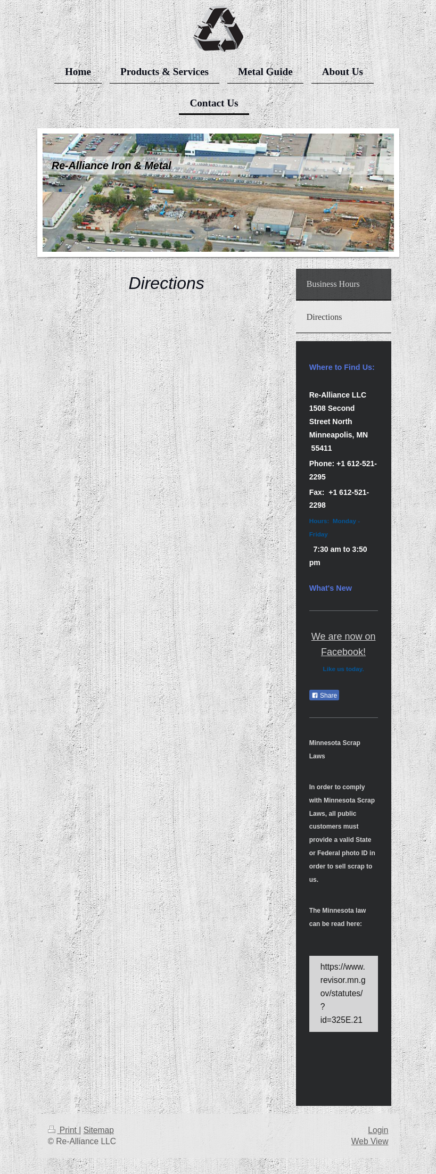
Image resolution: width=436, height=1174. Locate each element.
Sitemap (99, 1130)
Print (63, 1130)
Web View (370, 1141)
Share (324, 695)
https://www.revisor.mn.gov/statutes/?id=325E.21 (343, 993)
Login (378, 1130)
